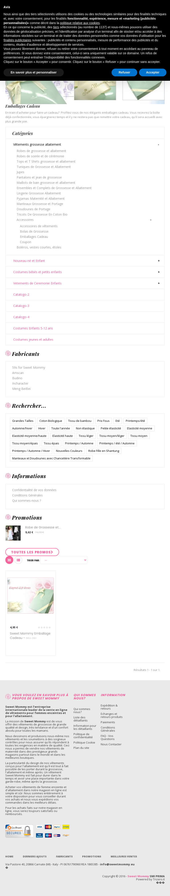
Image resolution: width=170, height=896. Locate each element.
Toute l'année (60, 428)
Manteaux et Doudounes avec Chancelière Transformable (51, 458)
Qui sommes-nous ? (26, 500)
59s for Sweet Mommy (28, 367)
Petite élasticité (111, 428)
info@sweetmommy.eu (117, 864)
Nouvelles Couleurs (69, 451)
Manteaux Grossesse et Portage (40, 204)
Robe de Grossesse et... (43, 527)
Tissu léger (86, 436)
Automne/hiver (22, 428)
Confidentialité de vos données (34, 490)
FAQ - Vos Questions (108, 737)
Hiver (41, 428)
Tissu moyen (138, 436)
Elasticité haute (62, 436)
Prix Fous (103, 421)
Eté (118, 421)
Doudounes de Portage (33, 209)
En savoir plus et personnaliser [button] (34, 72)
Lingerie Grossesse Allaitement (39, 193)
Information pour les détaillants (84, 727)
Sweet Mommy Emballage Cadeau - (30, 635)
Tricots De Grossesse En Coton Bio (42, 214)
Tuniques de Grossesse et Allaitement (44, 167)
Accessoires (25, 220)
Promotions (91, 856)
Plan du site (81, 748)
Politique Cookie (84, 742)
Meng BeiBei (21, 389)
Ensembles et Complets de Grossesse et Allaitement (54, 188)
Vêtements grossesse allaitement (37, 144)
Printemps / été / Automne (117, 443)
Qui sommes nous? (81, 710)
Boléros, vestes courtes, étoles (39, 247)
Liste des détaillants (80, 718)
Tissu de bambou (79, 421)
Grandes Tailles (22, 421)
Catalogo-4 (21, 317)
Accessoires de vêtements (39, 226)
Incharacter (20, 383)
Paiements (108, 722)
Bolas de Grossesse (34, 231)
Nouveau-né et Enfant (29, 260)
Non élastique (85, 428)
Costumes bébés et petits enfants (37, 272)
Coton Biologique (50, 421)
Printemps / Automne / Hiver (31, 451)
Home (9, 856)
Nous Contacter (111, 744)
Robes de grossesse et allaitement (41, 151)
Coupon (25, 242)
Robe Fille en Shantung (103, 451)
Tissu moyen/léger (111, 436)
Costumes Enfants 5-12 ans (33, 328)
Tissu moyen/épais (25, 443)
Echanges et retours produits (112, 715)
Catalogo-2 (21, 294)
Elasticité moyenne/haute (29, 436)
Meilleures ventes (124, 856)
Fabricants (64, 856)
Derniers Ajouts (34, 856)
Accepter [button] (152, 72)
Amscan (18, 373)
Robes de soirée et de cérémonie (40, 156)
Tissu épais (51, 443)
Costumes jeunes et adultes (33, 339)
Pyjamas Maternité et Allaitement (41, 198)
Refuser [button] (124, 72)
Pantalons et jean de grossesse (39, 177)
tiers (56, 27)
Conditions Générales (27, 495)
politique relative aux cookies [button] (80, 23)
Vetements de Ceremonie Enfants (37, 283)
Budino (17, 378)
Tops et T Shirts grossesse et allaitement (46, 161)
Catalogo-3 (21, 305)
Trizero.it (159, 879)
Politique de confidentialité (83, 735)
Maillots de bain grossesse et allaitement (46, 182)
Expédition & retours (109, 706)
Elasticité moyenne (139, 428)
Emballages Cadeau (34, 237)
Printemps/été (135, 421)
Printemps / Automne (79, 443)
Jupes (20, 172)
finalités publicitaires (17, 40)
